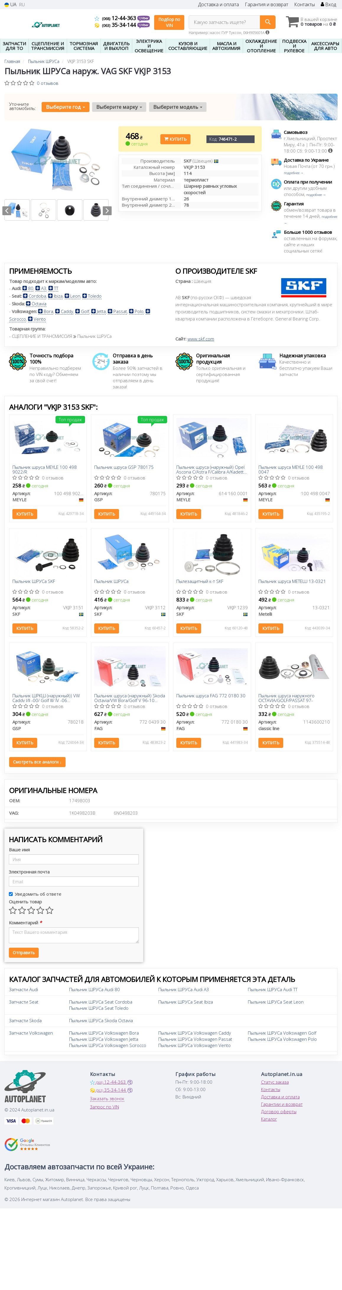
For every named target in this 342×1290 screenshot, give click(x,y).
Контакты (304, 4)
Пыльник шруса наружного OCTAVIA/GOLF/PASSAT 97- (286, 697)
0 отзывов (47, 83)
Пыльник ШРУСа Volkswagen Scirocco (107, 1045)
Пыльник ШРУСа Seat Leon (276, 1002)
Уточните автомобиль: (22, 106)
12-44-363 (116, 18)
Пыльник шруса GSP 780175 (124, 467)
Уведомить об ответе (35, 894)
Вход (328, 4)
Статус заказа (275, 1082)
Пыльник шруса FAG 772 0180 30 (210, 696)
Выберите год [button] (65, 106)
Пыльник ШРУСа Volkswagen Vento (194, 1045)
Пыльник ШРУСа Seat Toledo (98, 1008)
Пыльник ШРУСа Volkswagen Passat (195, 1039)
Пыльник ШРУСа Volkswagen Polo (282, 1039)
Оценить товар (25, 902)
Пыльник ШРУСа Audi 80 (94, 989)
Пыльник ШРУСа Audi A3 (183, 989)
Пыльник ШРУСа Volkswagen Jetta (103, 1039)
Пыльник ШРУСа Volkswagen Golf (282, 1033)
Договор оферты (279, 1111)
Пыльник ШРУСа (111, 581)
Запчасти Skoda (25, 1020)
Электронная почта (29, 872)
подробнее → (294, 173)
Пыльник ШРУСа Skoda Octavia (101, 1020)
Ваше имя (19, 850)
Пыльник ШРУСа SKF (33, 581)
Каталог (269, 1119)
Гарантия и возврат (266, 4)
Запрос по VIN (104, 1107)
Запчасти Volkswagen (31, 1033)
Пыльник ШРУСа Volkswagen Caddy (194, 1033)
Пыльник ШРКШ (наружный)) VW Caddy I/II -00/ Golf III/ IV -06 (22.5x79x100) (46, 697)
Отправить (24, 952)
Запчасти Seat (23, 1002)
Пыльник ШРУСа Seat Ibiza (185, 1002)
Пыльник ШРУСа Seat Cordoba (100, 1002)
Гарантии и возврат (282, 1104)
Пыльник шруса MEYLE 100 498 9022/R (44, 469)
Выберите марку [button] (119, 106)
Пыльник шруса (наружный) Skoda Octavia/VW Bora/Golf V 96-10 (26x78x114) (129, 697)
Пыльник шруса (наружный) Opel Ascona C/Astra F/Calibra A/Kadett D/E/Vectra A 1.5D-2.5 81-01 (210, 469)
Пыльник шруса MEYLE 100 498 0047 (290, 469)
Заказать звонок (107, 1098)
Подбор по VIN (169, 22)
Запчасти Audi (23, 989)
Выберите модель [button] (177, 106)
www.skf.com (201, 339)
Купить (175, 139)
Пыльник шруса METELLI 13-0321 (292, 581)
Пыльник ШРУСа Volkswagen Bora (104, 1033)
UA (10, 4)
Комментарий (25, 923)
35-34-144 (116, 24)
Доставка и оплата (218, 4)
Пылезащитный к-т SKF (199, 581)
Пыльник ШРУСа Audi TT (272, 989)
